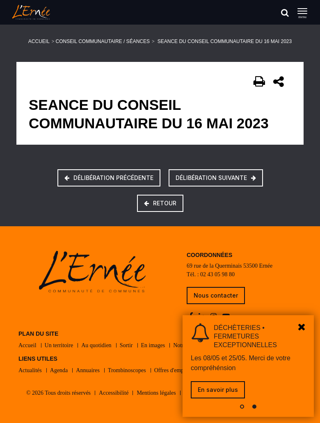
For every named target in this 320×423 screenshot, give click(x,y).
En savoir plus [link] (218, 389)
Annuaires (88, 370)
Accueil (39, 41)
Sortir (126, 345)
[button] (242, 407)
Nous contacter (216, 295)
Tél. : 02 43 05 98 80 (211, 274)
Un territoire (59, 345)
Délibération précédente (108, 177)
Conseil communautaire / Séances (103, 41)
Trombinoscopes (127, 370)
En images (153, 345)
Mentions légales (156, 393)
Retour (160, 203)
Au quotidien (96, 345)
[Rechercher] (285, 12)
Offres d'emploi (172, 370)
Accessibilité (113, 393)
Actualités (30, 370)
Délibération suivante (216, 177)
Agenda (59, 370)
